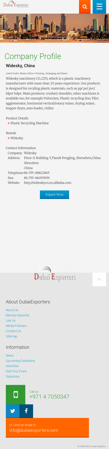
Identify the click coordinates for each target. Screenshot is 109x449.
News (10, 355)
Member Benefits (17, 315)
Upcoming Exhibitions (20, 361)
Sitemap (11, 336)
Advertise (12, 366)
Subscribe (12, 376)
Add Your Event (16, 371)
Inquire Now (54, 194)
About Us (12, 310)
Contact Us (13, 331)
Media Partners (16, 326)
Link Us (10, 320)
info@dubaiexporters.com (47, 428)
